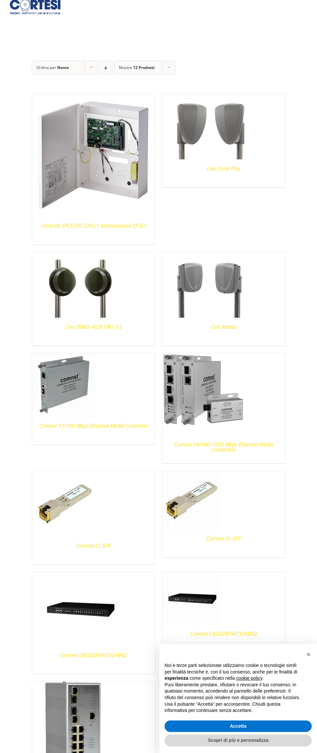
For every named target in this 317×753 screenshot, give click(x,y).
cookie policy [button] (249, 678)
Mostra (137, 67)
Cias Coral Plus (223, 168)
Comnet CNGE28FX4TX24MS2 (93, 655)
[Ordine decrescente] (106, 67)
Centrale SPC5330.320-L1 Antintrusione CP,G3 (93, 225)
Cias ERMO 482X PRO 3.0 (93, 327)
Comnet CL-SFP (93, 545)
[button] (308, 654)
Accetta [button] (238, 726)
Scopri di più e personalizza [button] (238, 740)
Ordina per (52, 67)
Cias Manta (224, 327)
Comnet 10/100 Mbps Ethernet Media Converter (93, 425)
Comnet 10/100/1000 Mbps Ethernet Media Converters (223, 447)
